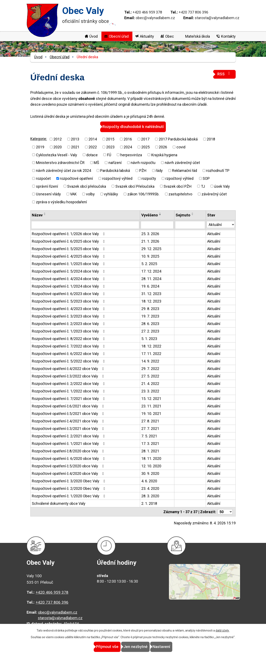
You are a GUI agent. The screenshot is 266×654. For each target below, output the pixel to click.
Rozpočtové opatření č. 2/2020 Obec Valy (69, 488)
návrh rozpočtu (143, 162)
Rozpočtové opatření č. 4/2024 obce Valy (69, 278)
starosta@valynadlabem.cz (217, 18)
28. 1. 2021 (150, 451)
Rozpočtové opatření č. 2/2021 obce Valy (69, 436)
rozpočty (149, 178)
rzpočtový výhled (179, 178)
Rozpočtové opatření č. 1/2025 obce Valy (69, 263)
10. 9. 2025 (150, 256)
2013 (75, 139)
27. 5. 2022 (150, 376)
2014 (93, 139)
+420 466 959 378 (147, 12)
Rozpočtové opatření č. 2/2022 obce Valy (69, 383)
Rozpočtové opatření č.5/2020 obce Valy (69, 466)
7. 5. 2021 (149, 436)
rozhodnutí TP (217, 170)
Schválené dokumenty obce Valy (58, 503)
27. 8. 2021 (150, 421)
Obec (169, 36)
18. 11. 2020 (151, 458)
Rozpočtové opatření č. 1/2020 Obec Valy (69, 496)
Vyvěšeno (149, 215)
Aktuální (213, 233)
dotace (92, 154)
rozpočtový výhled (117, 178)
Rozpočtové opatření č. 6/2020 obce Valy (69, 458)
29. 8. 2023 (150, 308)
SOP (206, 178)
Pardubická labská (115, 170)
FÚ (109, 154)
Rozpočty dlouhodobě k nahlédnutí (133, 126)
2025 (145, 147)
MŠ (96, 162)
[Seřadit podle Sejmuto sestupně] (192, 214)
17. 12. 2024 (151, 271)
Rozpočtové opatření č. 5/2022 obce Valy (69, 361)
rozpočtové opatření (76, 178)
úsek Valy (222, 186)
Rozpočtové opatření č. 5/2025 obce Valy (69, 248)
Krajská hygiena (164, 154)
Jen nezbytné (135, 646)
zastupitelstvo (180, 194)
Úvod (93, 36)
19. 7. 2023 (150, 316)
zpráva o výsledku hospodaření (61, 202)
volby (90, 194)
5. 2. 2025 (149, 263)
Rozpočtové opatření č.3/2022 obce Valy (69, 376)
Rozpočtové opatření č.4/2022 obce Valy (69, 368)
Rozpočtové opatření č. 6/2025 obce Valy (69, 241)
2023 (110, 147)
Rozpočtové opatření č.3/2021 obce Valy (69, 428)
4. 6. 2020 (149, 481)
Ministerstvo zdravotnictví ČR (60, 162)
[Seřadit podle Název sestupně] (45, 214)
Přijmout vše (98, 646)
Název (37, 215)
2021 (75, 147)
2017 (145, 139)
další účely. (222, 630)
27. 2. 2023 (150, 331)
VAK (73, 194)
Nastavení (170, 646)
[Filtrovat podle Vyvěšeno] (157, 225)
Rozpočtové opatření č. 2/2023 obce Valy (69, 323)
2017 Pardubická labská (178, 139)
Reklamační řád (184, 170)
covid (180, 147)
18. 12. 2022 (151, 346)
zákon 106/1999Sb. (143, 194)
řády (159, 170)
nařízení (115, 162)
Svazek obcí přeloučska (86, 186)
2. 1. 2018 (149, 503)
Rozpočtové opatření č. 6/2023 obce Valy (69, 293)
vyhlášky (111, 194)
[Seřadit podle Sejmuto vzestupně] (192, 213)
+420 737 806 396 (193, 12)
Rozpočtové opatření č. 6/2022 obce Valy (69, 353)
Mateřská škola (197, 36)
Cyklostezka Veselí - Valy (56, 154)
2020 (57, 147)
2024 (128, 147)
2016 (128, 139)
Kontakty (228, 36)
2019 (40, 147)
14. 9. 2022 (150, 361)
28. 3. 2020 (150, 496)
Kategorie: (38, 138)
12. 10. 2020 (151, 466)
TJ (203, 186)
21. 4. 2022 (150, 383)
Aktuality (147, 36)
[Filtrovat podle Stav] (221, 224)
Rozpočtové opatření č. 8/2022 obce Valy (69, 338)
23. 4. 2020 (150, 488)
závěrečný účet (214, 194)
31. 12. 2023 (151, 293)
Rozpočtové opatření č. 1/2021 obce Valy (69, 443)
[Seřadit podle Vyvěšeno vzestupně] (160, 213)
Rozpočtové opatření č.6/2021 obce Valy (69, 406)
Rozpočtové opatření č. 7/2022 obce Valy (69, 346)
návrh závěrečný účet (182, 162)
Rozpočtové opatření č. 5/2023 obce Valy (69, 301)
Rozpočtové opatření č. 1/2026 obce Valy (69, 233)
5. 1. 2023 (149, 338)
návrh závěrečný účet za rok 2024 (63, 170)
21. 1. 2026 (150, 241)
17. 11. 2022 (151, 353)
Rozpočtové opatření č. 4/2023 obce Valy (69, 308)
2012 (57, 139)
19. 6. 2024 (150, 286)
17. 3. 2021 (150, 443)
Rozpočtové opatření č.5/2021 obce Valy (69, 413)
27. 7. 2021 (150, 428)
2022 (93, 147)
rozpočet (43, 178)
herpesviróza (131, 154)
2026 (163, 147)
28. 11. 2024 (151, 278)
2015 (110, 139)
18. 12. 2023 (151, 301)
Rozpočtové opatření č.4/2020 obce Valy (69, 473)
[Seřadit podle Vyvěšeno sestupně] (160, 214)
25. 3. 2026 (150, 233)
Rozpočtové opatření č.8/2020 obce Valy (69, 451)
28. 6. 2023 (150, 323)
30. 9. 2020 (150, 473)
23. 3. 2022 (150, 391)
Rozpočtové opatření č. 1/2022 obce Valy (69, 391)
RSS (224, 73)
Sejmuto (183, 215)
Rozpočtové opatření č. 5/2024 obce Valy (69, 271)
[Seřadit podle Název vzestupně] (45, 213)
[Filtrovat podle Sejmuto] (190, 225)
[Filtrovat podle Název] (85, 225)
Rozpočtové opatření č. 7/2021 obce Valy (69, 398)
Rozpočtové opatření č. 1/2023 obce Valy (69, 331)
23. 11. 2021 (151, 406)
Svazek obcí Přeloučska (134, 186)
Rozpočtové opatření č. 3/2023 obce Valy (69, 316)
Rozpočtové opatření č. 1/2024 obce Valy (69, 286)
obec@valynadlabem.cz (155, 18)
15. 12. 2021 (151, 398)
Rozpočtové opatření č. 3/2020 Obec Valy (69, 481)
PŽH (143, 170)
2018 (211, 139)
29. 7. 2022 (150, 368)
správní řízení (47, 186)
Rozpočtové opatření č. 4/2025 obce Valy (69, 256)
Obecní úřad (119, 36)
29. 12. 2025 (151, 248)
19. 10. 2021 (151, 413)
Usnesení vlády (48, 194)
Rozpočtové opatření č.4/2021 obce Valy (69, 421)
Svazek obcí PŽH (178, 186)
